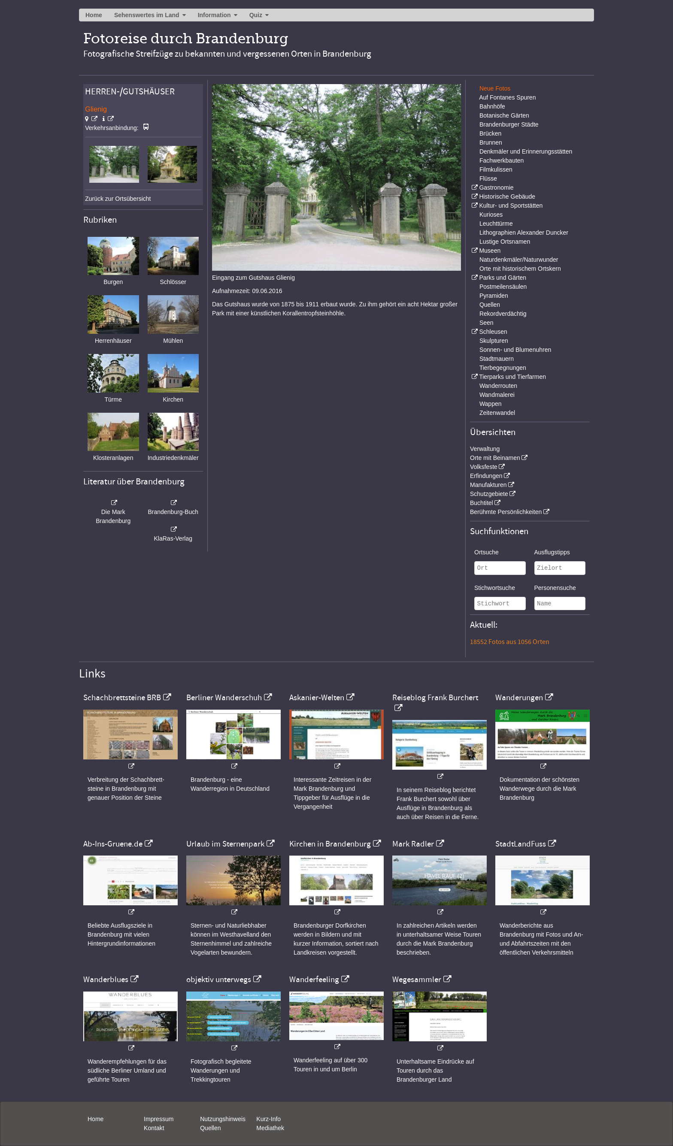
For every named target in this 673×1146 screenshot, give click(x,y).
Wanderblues (105, 979)
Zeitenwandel (497, 412)
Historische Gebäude (507, 196)
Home (93, 15)
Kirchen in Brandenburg (330, 844)
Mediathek (270, 1128)
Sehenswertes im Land (146, 15)
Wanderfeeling (314, 979)
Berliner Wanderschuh (224, 697)
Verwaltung (485, 448)
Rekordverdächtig (503, 313)
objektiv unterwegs (218, 979)
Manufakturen (488, 484)
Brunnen (490, 142)
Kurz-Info (268, 1119)
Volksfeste (483, 466)
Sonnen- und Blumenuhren (515, 349)
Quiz (255, 15)
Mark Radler (413, 844)
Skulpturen (493, 340)
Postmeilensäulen (503, 286)
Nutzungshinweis (223, 1119)
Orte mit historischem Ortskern (520, 268)
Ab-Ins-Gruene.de (112, 844)
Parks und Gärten (502, 277)
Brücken (490, 133)
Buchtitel (481, 502)
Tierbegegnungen (502, 367)
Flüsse (488, 178)
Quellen (489, 304)
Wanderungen (519, 697)
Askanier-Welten (316, 697)
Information (214, 15)
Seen (486, 322)
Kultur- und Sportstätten (511, 205)
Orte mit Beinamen (495, 457)
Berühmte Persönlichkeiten (506, 511)
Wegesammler (416, 979)
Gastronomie (496, 187)
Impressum (158, 1119)
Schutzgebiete (489, 493)
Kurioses (491, 214)
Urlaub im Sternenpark (225, 844)
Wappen (490, 403)
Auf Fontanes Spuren (507, 97)
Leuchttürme (496, 223)
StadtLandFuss (520, 844)
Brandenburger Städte (509, 124)
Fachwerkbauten (501, 160)
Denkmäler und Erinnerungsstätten (525, 151)
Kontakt (154, 1128)
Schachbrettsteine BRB (122, 697)
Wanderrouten (498, 385)
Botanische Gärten (504, 115)
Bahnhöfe (492, 106)
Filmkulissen (495, 169)
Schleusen (493, 331)
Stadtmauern (496, 358)
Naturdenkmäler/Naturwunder (518, 259)
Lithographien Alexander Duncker (523, 232)
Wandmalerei (497, 394)
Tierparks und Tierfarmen (512, 376)
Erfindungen (486, 475)
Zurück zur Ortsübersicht (118, 198)
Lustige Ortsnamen (504, 241)
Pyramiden (493, 295)
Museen (489, 250)
